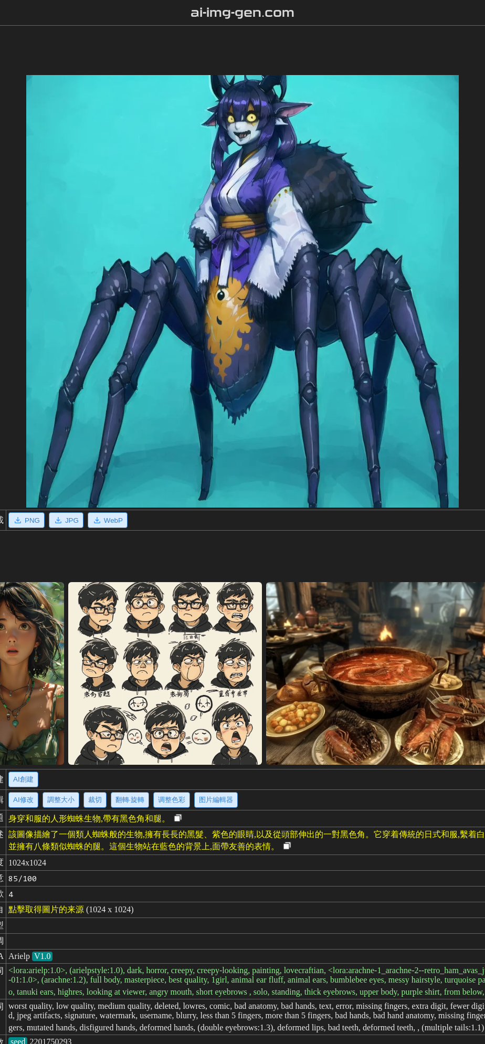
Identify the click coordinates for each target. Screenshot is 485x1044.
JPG (66, 520)
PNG (26, 520)
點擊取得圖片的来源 (46, 909)
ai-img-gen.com (243, 12)
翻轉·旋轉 (130, 800)
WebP (107, 520)
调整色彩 (171, 800)
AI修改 (23, 800)
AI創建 (23, 779)
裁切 (95, 800)
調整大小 (61, 800)
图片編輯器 (216, 800)
